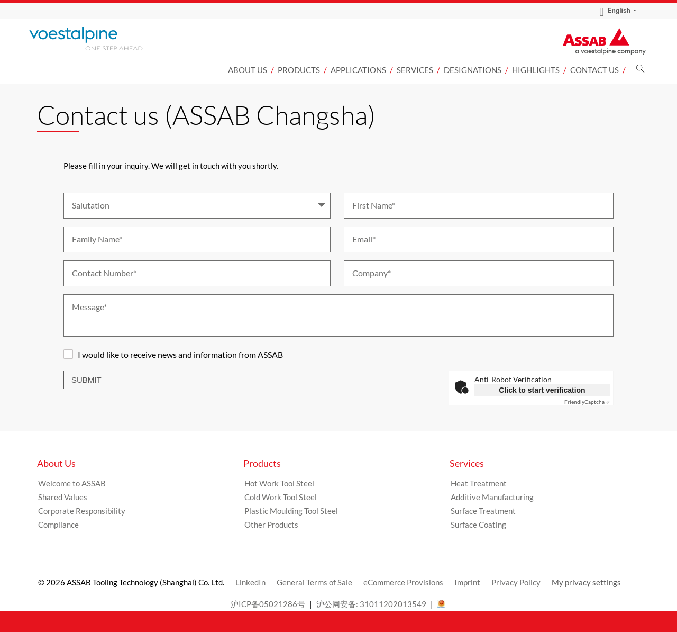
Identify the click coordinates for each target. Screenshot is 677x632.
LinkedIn (250, 582)
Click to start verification (542, 390)
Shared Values (62, 497)
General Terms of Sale (314, 582)
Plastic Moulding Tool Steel (291, 511)
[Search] (640, 71)
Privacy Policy (516, 582)
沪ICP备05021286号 (268, 604)
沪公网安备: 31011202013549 (371, 604)
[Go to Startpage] (100, 38)
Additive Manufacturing (492, 497)
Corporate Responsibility (81, 511)
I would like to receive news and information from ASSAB (180, 354)
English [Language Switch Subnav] (615, 10)
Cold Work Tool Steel (280, 497)
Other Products (271, 524)
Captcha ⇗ (587, 402)
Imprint (467, 582)
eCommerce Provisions (403, 582)
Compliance (58, 524)
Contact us (594, 70)
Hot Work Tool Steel (279, 483)
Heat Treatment (479, 483)
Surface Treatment (483, 511)
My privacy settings (586, 582)
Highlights (536, 70)
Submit (86, 379)
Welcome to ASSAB (72, 483)
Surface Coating (478, 524)
